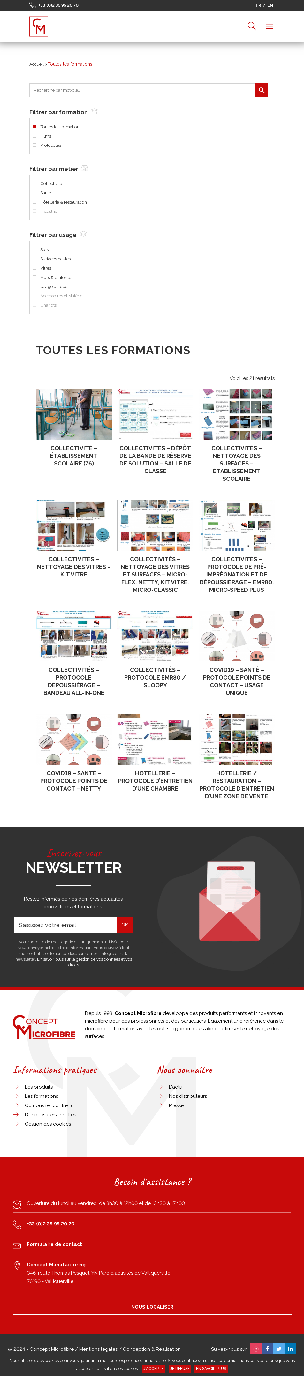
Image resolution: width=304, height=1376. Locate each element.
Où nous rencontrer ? (49, 1105)
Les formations (41, 1096)
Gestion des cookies (48, 1124)
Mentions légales (98, 1349)
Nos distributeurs (188, 1096)
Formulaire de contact (54, 1244)
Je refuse (180, 1368)
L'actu (175, 1087)
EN (270, 5)
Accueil (36, 64)
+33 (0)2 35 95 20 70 (58, 5)
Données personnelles (50, 1115)
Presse (176, 1105)
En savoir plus (211, 1368)
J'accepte (153, 1368)
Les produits (39, 1087)
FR (258, 5)
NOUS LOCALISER (152, 1307)
